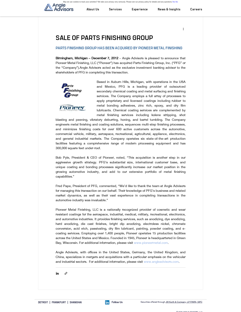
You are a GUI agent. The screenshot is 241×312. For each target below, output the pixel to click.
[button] (115, 9)
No (177, 2)
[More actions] (183, 29)
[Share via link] (66, 273)
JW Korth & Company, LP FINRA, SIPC (184, 302)
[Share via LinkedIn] (57, 273)
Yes (173, 2)
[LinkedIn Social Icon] (107, 302)
